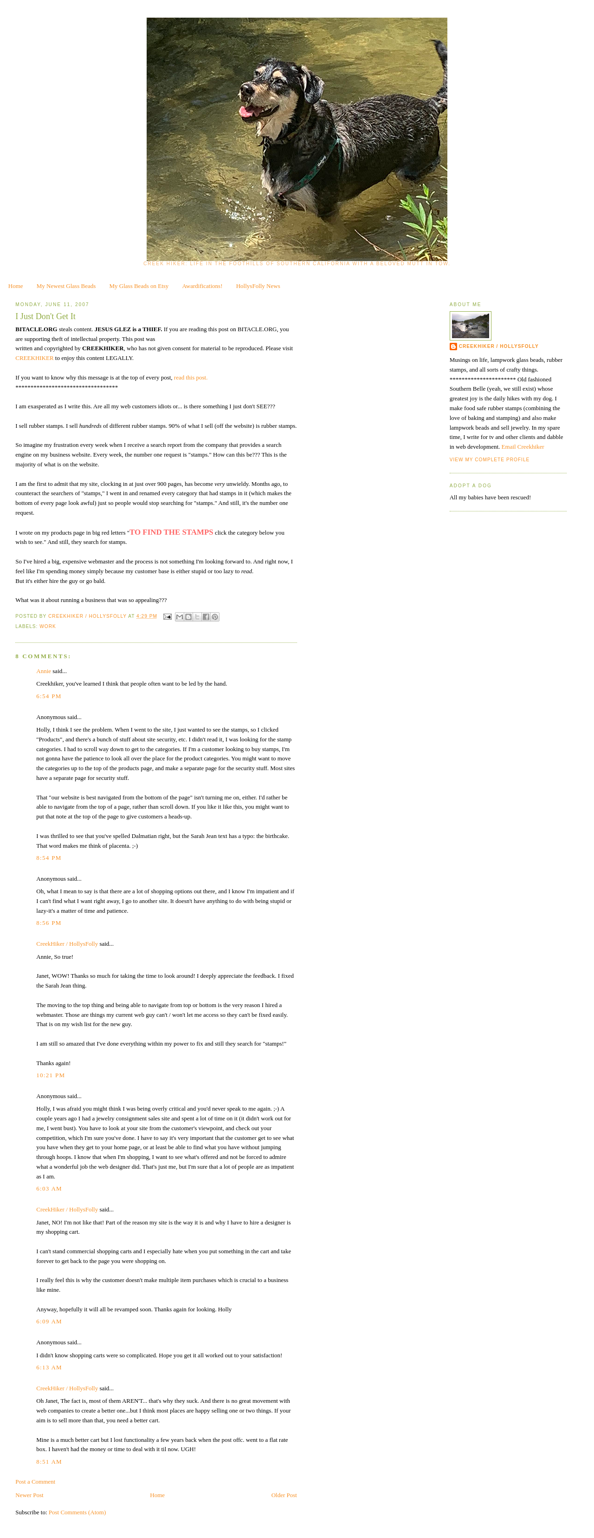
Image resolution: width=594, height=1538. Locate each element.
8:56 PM (48, 922)
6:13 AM (49, 1367)
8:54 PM (48, 857)
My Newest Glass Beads (66, 285)
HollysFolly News (258, 285)
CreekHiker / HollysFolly (88, 616)
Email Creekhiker (523, 446)
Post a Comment (35, 1481)
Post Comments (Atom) (77, 1512)
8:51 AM (49, 1461)
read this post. (191, 377)
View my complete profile (490, 459)
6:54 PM (48, 696)
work (47, 626)
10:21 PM (50, 1075)
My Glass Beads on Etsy (139, 285)
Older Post (284, 1495)
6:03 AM (49, 1188)
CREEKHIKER (35, 357)
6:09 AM (49, 1321)
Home (15, 285)
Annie (43, 671)
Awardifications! (202, 285)
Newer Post (29, 1495)
